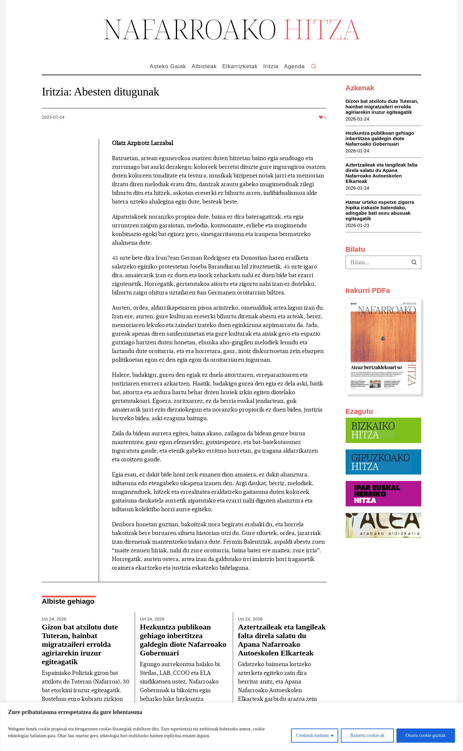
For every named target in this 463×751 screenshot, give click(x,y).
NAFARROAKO (232, 28)
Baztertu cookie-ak (367, 735)
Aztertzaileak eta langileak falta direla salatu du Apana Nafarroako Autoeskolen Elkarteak (282, 640)
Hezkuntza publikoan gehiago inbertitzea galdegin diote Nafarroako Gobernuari (183, 640)
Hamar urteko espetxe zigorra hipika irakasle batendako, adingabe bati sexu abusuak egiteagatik (380, 210)
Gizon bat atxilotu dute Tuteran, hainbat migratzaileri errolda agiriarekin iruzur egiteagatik (80, 644)
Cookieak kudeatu (312, 735)
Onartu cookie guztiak (426, 735)
